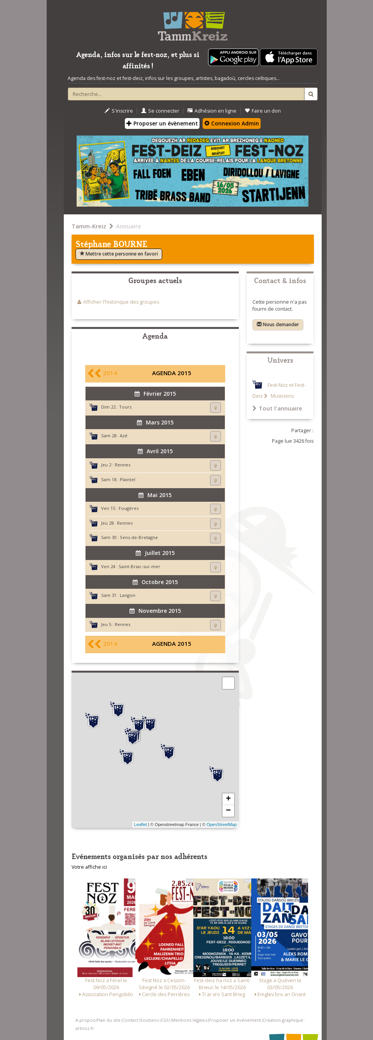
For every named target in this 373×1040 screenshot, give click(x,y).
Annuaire (128, 226)
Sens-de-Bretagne (139, 537)
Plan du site (108, 1020)
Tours (125, 407)
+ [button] (228, 799)
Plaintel (127, 479)
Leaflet (140, 824)
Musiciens (282, 396)
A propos (85, 1020)
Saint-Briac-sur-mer (139, 566)
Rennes (122, 465)
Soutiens (149, 1020)
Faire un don (263, 111)
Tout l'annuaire (277, 408)
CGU (165, 1020)
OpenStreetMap (222, 824)
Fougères (128, 508)
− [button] (228, 811)
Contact (130, 1020)
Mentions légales (189, 1020)
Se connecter (160, 111)
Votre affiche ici (89, 867)
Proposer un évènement (162, 123)
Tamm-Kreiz (89, 226)
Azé (124, 435)
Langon (127, 595)
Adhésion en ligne (211, 111)
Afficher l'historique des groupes (121, 302)
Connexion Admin (231, 123)
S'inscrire (119, 111)
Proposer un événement (234, 1020)
